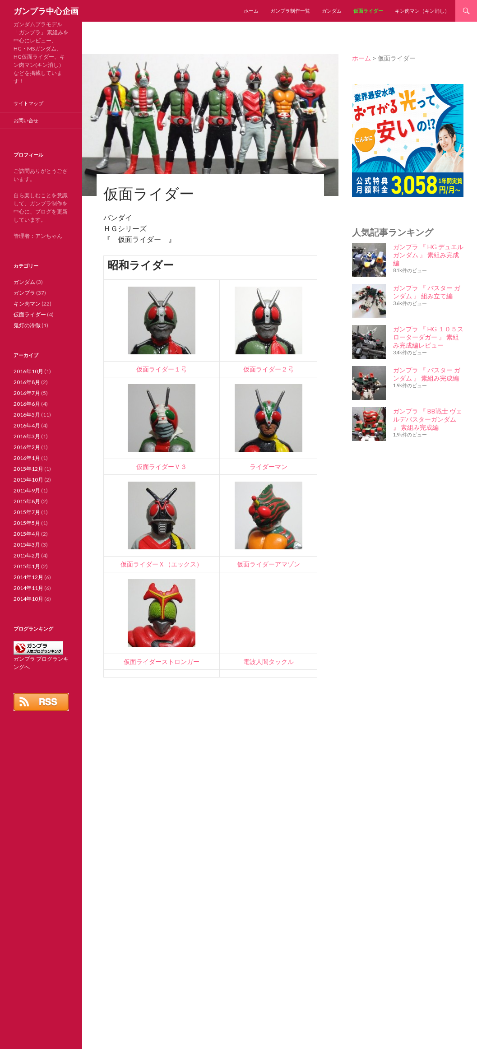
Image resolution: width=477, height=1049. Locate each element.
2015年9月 (27, 490)
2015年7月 (27, 512)
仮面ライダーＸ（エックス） (161, 564)
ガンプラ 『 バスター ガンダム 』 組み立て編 (426, 292)
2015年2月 (27, 555)
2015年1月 (27, 566)
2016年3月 (27, 436)
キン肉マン (27, 303)
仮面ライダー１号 (161, 369)
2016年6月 (27, 403)
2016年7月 (27, 393)
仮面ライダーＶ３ (161, 466)
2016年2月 (27, 447)
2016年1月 (27, 458)
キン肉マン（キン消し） (422, 11)
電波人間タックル (268, 661)
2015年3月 (27, 544)
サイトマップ (28, 103)
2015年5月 (27, 523)
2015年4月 (27, 533)
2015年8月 (27, 501)
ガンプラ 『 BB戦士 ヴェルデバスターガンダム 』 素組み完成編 (427, 419)
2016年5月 (27, 414)
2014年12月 (28, 577)
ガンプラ (24, 292)
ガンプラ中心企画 (46, 11)
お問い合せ (26, 120)
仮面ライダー (368, 11)
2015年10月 (28, 479)
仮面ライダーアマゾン (268, 564)
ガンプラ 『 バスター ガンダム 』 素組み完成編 (426, 374)
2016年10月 (28, 371)
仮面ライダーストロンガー (161, 661)
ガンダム (332, 11)
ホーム (251, 11)
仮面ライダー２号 (268, 369)
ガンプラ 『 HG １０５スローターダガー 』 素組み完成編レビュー (428, 337)
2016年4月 (27, 425)
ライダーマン (268, 466)
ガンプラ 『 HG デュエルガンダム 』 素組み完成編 (428, 255)
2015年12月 (28, 468)
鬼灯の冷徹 (27, 325)
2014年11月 (28, 588)
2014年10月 (28, 598)
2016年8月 (27, 382)
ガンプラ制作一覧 (290, 11)
